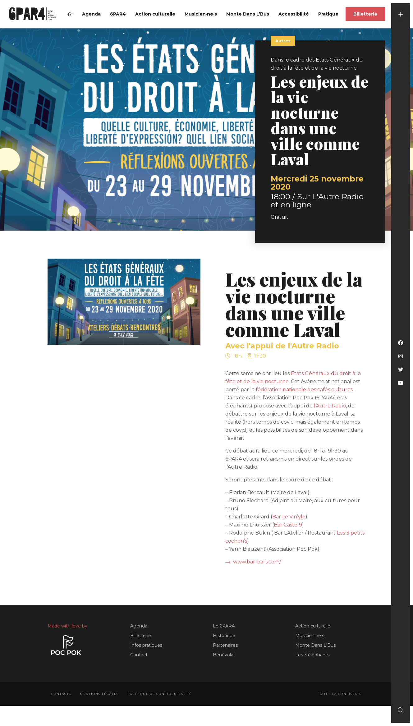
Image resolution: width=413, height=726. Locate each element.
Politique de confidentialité (159, 694)
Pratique (328, 14)
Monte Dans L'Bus (315, 645)
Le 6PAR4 (224, 626)
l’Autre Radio (330, 406)
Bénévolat (224, 655)
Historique (224, 635)
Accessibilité (293, 14)
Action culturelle (155, 14)
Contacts (61, 694)
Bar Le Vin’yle (288, 517)
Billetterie (365, 14)
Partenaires (225, 645)
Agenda (91, 14)
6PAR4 (118, 14)
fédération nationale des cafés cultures (304, 390)
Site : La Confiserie (341, 694)
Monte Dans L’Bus (247, 14)
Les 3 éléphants (312, 655)
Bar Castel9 (288, 525)
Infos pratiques (146, 645)
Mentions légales (99, 694)
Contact (139, 655)
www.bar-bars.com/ (253, 562)
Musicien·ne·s (201, 14)
